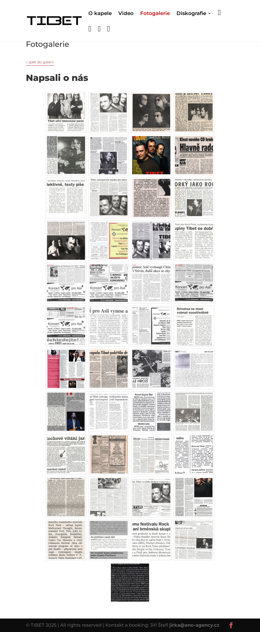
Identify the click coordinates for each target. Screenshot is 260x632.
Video (126, 13)
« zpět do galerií (40, 62)
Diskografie (191, 13)
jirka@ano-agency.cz (194, 625)
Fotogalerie (155, 13)
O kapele (100, 13)
